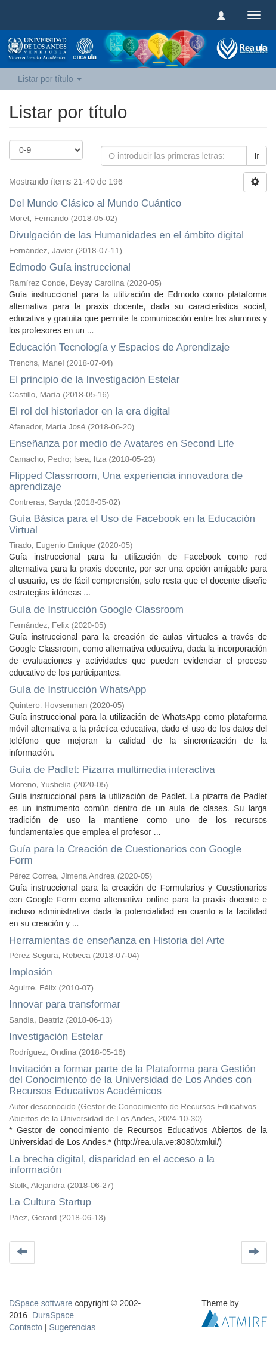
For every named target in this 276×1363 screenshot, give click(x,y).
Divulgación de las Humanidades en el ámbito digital (126, 235)
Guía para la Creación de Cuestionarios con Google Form (125, 854)
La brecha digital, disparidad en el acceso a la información (112, 1164)
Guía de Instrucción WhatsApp (78, 689)
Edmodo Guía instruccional (70, 267)
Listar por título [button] (50, 79)
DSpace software (41, 1303)
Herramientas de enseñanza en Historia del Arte (117, 940)
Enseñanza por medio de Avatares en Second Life (121, 443)
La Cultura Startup (50, 1202)
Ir (256, 156)
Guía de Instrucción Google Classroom (96, 609)
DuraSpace (53, 1315)
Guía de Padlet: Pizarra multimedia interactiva (112, 769)
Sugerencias (72, 1327)
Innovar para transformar (64, 1004)
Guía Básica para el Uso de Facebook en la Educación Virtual (132, 524)
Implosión (30, 972)
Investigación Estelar (56, 1036)
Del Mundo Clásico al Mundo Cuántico (95, 203)
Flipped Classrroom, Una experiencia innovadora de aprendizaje (126, 481)
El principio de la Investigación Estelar (94, 379)
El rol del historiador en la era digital (89, 411)
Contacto (25, 1327)
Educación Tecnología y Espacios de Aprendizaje (119, 347)
